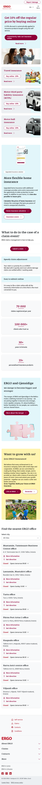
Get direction (9, 560)
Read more (21, 43)
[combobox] (19, 538)
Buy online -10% (12, 76)
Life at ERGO (12, 492)
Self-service (17, 720)
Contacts (16, 727)
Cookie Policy (5, 782)
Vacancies (30, 492)
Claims (15, 723)
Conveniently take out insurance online (19, 37)
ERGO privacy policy (17, 782)
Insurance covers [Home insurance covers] (14, 217)
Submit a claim (19, 249)
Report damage (32, 2)
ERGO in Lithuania (7, 769)
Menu (38, 7)
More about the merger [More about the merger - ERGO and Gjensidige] (16, 413)
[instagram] (6, 773)
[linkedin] (10, 773)
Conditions (16, 731)
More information (11, 556)
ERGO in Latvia (6, 766)
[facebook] (3, 773)
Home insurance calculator (17, 211)
